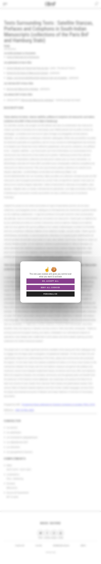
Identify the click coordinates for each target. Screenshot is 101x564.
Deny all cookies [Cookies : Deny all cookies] (50, 287)
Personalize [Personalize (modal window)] (50, 294)
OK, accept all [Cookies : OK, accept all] (50, 281)
